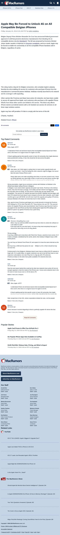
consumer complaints (32, 43)
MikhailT (10, 143)
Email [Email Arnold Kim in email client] (2, 391)
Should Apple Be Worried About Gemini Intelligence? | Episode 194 (27, 485)
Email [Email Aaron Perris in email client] (31, 425)
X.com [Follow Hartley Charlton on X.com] (6, 411)
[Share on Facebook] (57, 125)
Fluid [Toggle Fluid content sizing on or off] (23, 532)
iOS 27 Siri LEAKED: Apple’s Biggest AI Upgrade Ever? (23, 438)
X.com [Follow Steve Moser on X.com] (6, 425)
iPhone (14, 120)
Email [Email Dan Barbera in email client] (2, 418)
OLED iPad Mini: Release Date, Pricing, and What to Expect (27, 345)
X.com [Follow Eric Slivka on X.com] (35, 391)
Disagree (21, 160)
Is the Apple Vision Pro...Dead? (17, 472)
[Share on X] (52, 125)
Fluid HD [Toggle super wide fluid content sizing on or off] (27, 532)
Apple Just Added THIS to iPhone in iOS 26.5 (21, 447)
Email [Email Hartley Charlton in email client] (2, 411)
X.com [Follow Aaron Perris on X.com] (35, 425)
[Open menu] (2, 3)
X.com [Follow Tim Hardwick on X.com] (35, 404)
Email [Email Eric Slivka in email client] (31, 391)
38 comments (5, 125)
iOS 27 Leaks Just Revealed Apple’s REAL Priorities (23, 455)
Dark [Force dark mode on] (38, 532)
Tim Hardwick (35, 347)
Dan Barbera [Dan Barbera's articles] (4, 415)
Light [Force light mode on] (35, 532)
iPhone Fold (18, 8)
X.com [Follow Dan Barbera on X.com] (6, 418)
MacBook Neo (39, 8)
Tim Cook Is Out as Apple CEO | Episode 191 (21, 511)
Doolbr (10, 165)
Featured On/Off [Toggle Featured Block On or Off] (5, 532)
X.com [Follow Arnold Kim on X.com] (6, 391)
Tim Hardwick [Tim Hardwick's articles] (33, 401)
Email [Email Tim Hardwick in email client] (31, 404)
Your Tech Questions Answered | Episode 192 (21, 502)
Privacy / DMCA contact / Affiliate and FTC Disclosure (14, 526)
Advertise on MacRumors (12, 379)
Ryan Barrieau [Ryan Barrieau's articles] (34, 415)
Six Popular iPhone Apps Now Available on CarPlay (25, 337)
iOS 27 (29, 8)
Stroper (10, 217)
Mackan (10, 305)
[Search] (55, 3)
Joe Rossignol (33, 330)
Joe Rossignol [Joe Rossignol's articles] (34, 394)
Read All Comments (30, 317)
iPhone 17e (51, 8)
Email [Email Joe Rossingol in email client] (31, 398)
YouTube (7, 432)
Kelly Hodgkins (34, 31)
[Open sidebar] (58, 3)
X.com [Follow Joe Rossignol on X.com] (35, 398)
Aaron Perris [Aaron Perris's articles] (33, 422)
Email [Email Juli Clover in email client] (2, 398)
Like (17, 160)
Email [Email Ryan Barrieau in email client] (31, 418)
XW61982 (10, 279)
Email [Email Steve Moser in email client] (2, 425)
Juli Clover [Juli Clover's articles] (4, 394)
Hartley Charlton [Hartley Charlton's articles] (5, 408)
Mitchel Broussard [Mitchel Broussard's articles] (6, 401)
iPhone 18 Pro (7, 8)
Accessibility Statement (6, 529)
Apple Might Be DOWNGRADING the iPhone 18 (21, 464)
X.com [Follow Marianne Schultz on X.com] (35, 411)
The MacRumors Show (14, 479)
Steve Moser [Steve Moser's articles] (4, 422)
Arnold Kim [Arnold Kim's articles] (4, 388)
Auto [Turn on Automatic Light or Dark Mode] (32, 532)
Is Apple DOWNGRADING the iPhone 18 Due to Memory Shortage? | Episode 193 (31, 494)
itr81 (9, 264)
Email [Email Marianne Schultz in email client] (31, 411)
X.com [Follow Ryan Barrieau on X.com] (35, 418)
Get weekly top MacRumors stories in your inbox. (30, 131)
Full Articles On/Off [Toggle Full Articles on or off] (15, 532)
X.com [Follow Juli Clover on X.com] (6, 398)
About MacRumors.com (11, 373)
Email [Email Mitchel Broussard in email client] (2, 404)
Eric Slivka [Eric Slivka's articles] (33, 388)
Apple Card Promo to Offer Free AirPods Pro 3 (23, 328)
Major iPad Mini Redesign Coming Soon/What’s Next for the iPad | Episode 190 (30, 519)
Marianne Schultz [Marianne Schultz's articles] (34, 408)
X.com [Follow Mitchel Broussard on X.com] (6, 404)
